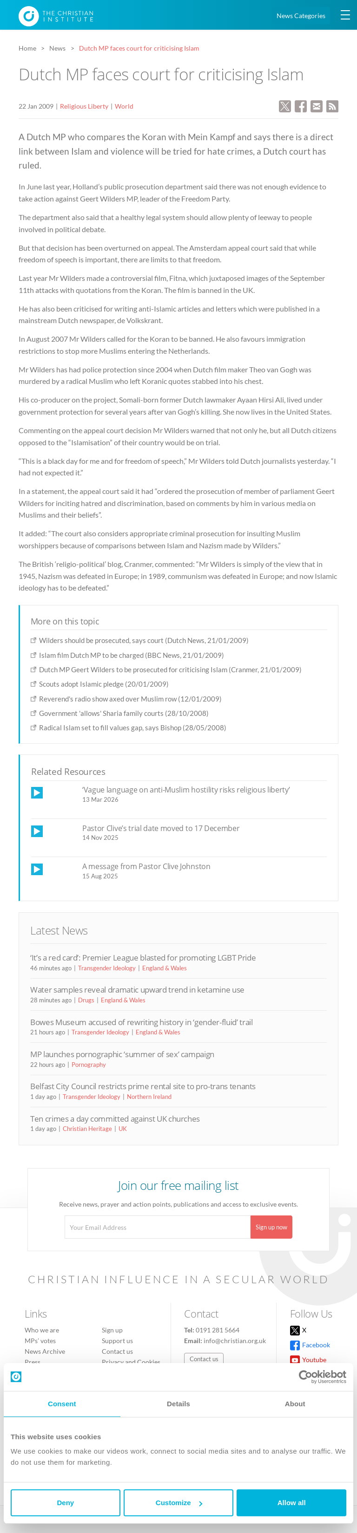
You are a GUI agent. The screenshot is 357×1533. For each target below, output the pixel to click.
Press (32, 1362)
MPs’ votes (40, 1341)
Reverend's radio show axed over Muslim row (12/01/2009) (130, 699)
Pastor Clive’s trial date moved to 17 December (160, 828)
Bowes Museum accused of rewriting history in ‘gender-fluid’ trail (141, 1022)
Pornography (89, 1064)
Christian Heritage (87, 1128)
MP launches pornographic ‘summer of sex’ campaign (122, 1054)
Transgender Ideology (107, 968)
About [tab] (295, 1404)
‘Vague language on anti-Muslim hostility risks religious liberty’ (186, 790)
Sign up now (271, 1227)
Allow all (292, 1503)
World (124, 106)
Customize (179, 1503)
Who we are (42, 1330)
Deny (65, 1503)
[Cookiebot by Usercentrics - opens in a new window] (305, 1377)
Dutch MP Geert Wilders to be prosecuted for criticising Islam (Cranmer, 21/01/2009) (170, 669)
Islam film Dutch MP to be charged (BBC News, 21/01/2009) (131, 655)
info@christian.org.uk (235, 1341)
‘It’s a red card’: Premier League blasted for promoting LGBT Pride (143, 957)
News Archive (45, 1351)
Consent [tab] (62, 1404)
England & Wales (164, 968)
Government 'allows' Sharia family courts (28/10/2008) (124, 713)
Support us (117, 1341)
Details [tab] (178, 1404)
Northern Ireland (149, 1096)
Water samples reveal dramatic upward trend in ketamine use (137, 989)
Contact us (117, 1351)
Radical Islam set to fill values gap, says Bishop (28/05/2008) (132, 727)
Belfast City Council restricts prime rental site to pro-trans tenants (143, 1086)
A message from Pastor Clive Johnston (146, 866)
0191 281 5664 (217, 1330)
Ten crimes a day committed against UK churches (115, 1118)
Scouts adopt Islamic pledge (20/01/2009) (104, 684)
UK (123, 1128)
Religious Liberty (84, 106)
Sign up (112, 1330)
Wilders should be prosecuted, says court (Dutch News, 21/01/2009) (144, 640)
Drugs (86, 1000)
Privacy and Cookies (131, 1362)
